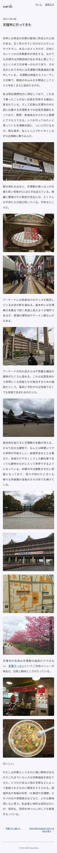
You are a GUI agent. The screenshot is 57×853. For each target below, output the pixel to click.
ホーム (38, 4)
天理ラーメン (16, 666)
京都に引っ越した (13, 828)
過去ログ (49, 4)
